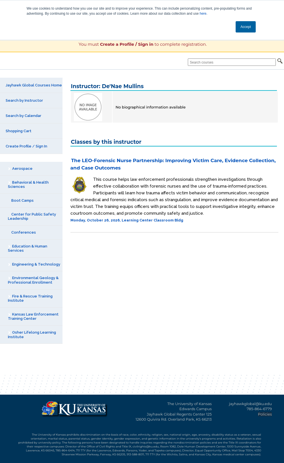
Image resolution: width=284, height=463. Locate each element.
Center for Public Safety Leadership (32, 216)
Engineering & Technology (34, 264)
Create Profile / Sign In (26, 146)
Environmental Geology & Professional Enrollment (33, 280)
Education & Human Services (27, 248)
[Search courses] (232, 62)
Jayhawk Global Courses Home (34, 85)
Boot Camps (21, 200)
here (203, 14)
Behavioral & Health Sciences (28, 184)
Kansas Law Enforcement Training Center (33, 316)
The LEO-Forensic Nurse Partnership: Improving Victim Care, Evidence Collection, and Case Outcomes (173, 164)
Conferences (22, 232)
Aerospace (20, 168)
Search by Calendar (23, 116)
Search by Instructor (24, 100)
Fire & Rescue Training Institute (30, 298)
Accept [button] (245, 27)
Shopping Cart (18, 131)
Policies (265, 414)
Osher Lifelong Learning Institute (32, 334)
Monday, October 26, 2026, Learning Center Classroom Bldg (126, 220)
